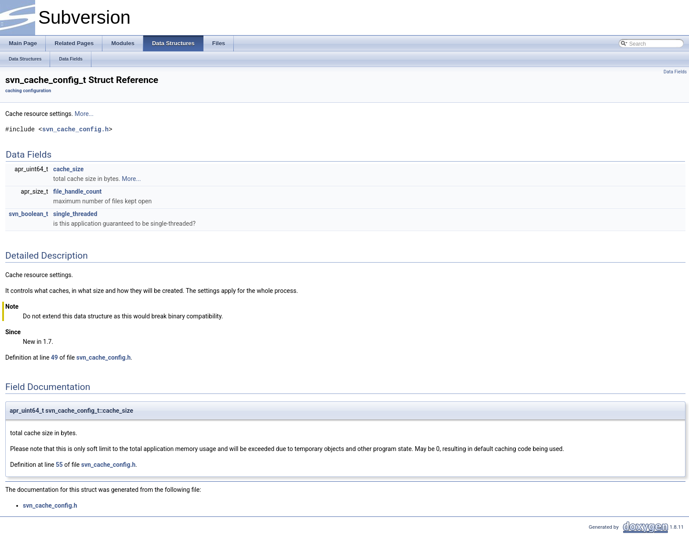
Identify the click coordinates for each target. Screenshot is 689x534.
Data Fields (675, 72)
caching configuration (28, 91)
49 (54, 357)
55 (59, 464)
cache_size (68, 169)
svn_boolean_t (28, 213)
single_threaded (75, 213)
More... (84, 113)
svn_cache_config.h (75, 129)
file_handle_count (77, 191)
